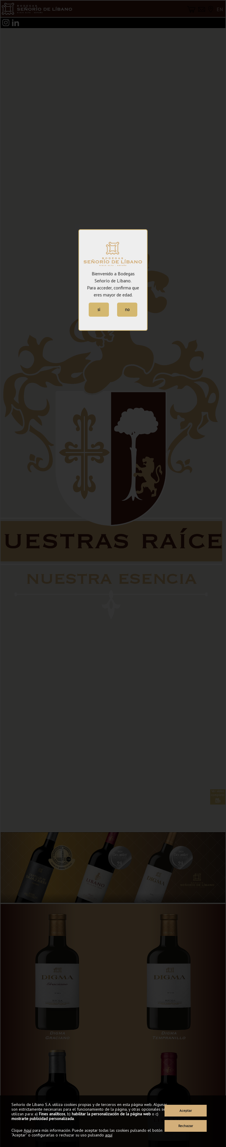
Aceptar (185, 1110)
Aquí (27, 1130)
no (127, 309)
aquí (108, 1135)
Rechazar (185, 1126)
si (98, 309)
